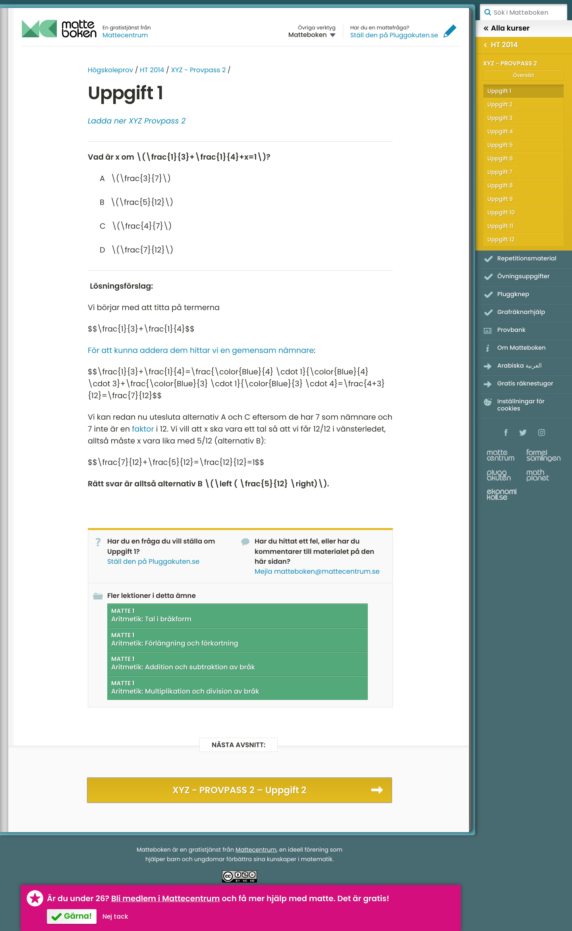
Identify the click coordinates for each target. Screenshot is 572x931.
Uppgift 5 (500, 145)
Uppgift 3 (500, 118)
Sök (487, 12)
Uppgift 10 (501, 212)
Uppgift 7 (499, 172)
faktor (143, 429)
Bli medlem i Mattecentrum (165, 898)
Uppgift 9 (500, 199)
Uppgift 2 (499, 104)
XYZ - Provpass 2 (198, 70)
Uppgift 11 (500, 226)
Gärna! (78, 915)
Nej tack (115, 916)
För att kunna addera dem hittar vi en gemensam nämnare (201, 350)
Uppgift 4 (500, 131)
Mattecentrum (125, 35)
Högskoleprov (110, 70)
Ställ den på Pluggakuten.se (394, 35)
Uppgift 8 (500, 185)
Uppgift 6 (500, 158)
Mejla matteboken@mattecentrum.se (317, 571)
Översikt (523, 75)
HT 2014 (152, 70)
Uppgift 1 (499, 91)
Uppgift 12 (500, 239)
